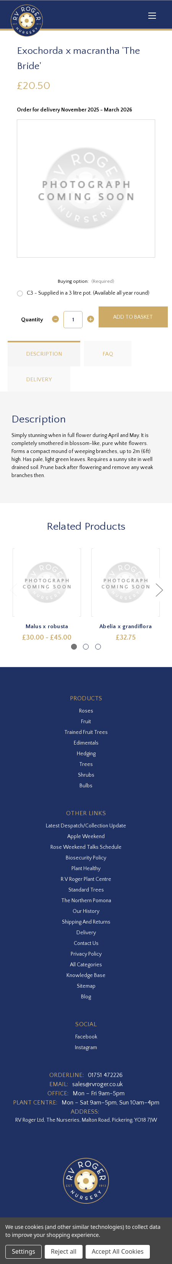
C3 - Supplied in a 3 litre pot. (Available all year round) (88, 293)
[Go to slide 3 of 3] (98, 647)
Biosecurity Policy (86, 858)
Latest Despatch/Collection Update (86, 826)
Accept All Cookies (118, 1251)
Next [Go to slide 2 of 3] (159, 589)
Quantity (32, 319)
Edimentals (86, 743)
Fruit (86, 722)
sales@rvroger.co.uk (97, 1084)
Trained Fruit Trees (86, 732)
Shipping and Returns (86, 922)
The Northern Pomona (86, 901)
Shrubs (86, 775)
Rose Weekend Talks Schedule (86, 847)
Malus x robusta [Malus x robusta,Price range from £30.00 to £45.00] (47, 626)
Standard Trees (86, 890)
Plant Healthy (86, 869)
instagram (86, 1048)
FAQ (107, 354)
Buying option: (86, 281)
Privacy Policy (86, 954)
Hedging (86, 754)
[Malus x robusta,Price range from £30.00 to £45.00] (47, 582)
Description (44, 354)
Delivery (39, 379)
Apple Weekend (86, 837)
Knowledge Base (86, 975)
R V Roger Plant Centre (86, 879)
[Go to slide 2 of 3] (86, 647)
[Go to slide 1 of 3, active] (74, 647)
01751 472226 (105, 1075)
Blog (86, 997)
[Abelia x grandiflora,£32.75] (125, 582)
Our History (86, 911)
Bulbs (86, 786)
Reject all (63, 1251)
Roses (86, 711)
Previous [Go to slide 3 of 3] (13, 589)
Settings (23, 1251)
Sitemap (86, 986)
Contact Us (86, 943)
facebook (86, 1037)
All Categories (86, 965)
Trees (86, 764)
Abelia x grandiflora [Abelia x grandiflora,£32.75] (125, 626)
